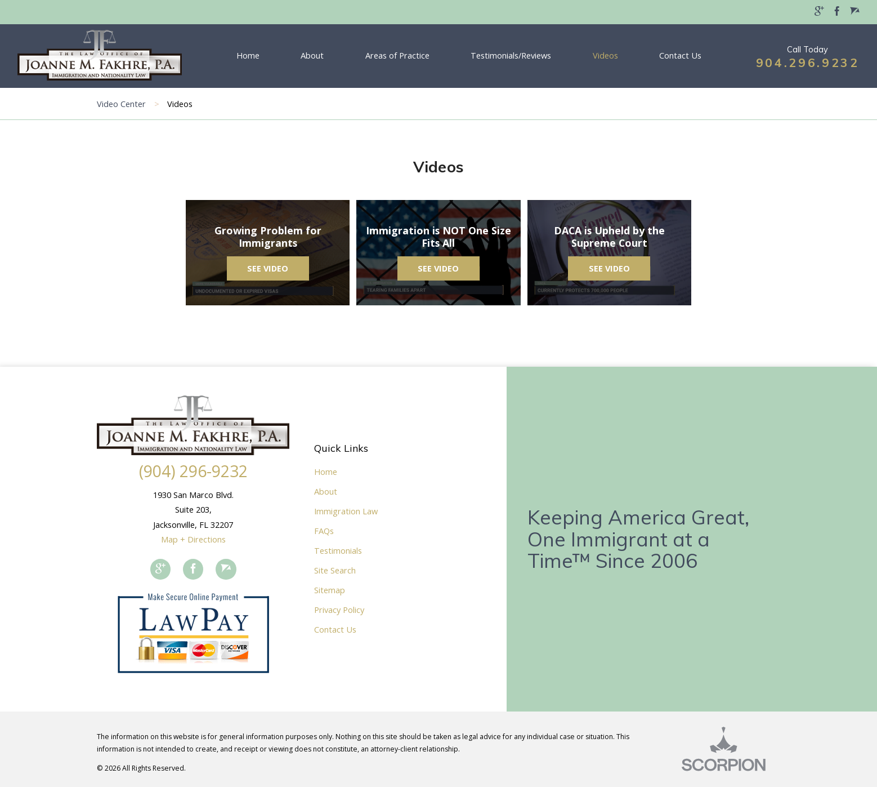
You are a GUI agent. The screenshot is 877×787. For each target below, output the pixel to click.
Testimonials (338, 550)
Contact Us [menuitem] (680, 55)
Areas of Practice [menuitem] (397, 55)
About (325, 491)
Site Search (335, 570)
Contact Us (335, 629)
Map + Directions (193, 539)
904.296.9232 (808, 63)
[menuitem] (819, 12)
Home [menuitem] (247, 55)
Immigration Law (346, 511)
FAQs (324, 530)
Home (325, 471)
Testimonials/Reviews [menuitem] (511, 55)
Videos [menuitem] (605, 55)
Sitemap (329, 589)
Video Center (121, 103)
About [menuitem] (312, 55)
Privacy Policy (339, 609)
